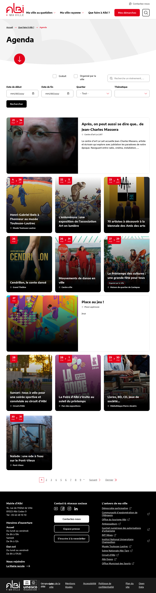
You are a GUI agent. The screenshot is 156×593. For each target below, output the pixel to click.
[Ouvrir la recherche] (146, 12)
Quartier (80, 87)
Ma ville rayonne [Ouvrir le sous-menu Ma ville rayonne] (70, 12)
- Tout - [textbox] (84, 93)
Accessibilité (89, 583)
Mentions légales (70, 585)
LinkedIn (76, 508)
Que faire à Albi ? (99, 12)
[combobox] (94, 93)
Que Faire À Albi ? (26, 27)
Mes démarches (127, 12)
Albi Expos (107, 559)
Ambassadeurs (109, 523)
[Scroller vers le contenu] (19, 59)
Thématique (121, 87)
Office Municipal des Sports (116, 563)
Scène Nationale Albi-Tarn (115, 550)
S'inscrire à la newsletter (71, 538)
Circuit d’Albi (108, 555)
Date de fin (47, 87)
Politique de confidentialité (106, 585)
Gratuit (62, 76)
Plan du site (130, 585)
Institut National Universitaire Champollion (117, 540)
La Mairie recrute (15, 566)
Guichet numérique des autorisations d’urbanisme (121, 529)
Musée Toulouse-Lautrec (115, 546)
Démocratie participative (115, 508)
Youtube (56, 508)
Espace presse (71, 528)
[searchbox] (119, 93)
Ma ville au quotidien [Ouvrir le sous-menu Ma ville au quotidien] (39, 12)
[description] (129, 78)
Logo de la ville (54, 585)
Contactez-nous (141, 3)
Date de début (13, 87)
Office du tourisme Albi (114, 519)
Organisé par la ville (88, 78)
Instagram (69, 508)
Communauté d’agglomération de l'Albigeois (119, 514)
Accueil (9, 27)
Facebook (62, 508)
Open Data (141, 585)
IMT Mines (107, 535)
